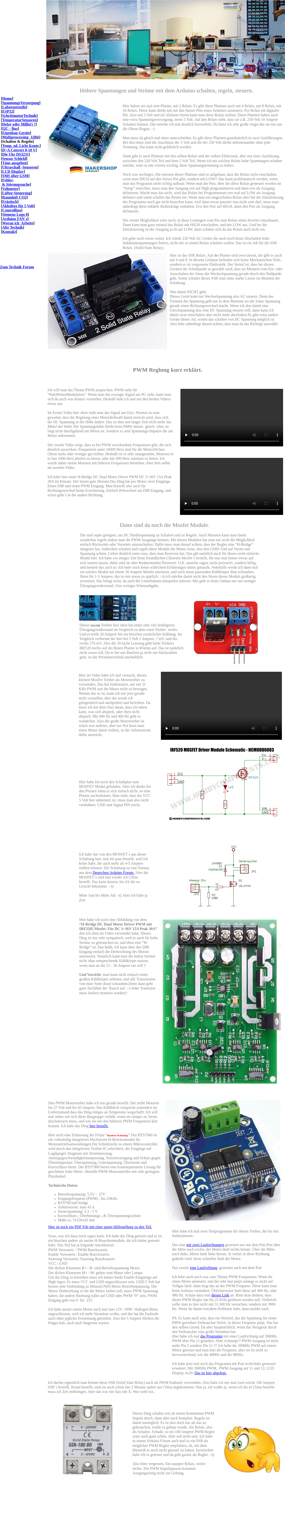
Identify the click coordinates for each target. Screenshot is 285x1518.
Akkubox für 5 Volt (18, 206)
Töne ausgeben (14, 163)
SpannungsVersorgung (20, 103)
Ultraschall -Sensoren (19, 167)
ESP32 (7, 111)
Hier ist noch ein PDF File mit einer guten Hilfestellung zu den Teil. (100, 1227)
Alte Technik (12, 227)
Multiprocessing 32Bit (20, 137)
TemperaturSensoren (19, 120)
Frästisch (9, 202)
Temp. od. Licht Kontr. (20, 146)
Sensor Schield (14, 159)
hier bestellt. (99, 1126)
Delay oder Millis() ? (19, 124)
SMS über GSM (15, 176)
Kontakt (9, 232)
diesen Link (220, 1295)
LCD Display (12, 171)
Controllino (11, 210)
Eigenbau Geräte (16, 133)
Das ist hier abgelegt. (211, 1373)
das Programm (211, 1336)
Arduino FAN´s (14, 219)
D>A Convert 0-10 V (19, 150)
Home (7, 98)
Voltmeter (10, 189)
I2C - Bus (10, 129)
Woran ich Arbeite (17, 223)
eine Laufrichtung (203, 1268)
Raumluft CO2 (14, 197)
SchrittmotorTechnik (19, 116)
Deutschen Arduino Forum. (113, 873)
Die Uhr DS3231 (15, 154)
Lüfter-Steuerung (16, 193)
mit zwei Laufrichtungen (205, 1245)
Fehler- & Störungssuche (15, 182)
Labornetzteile (14, 107)
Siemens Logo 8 (15, 214)
